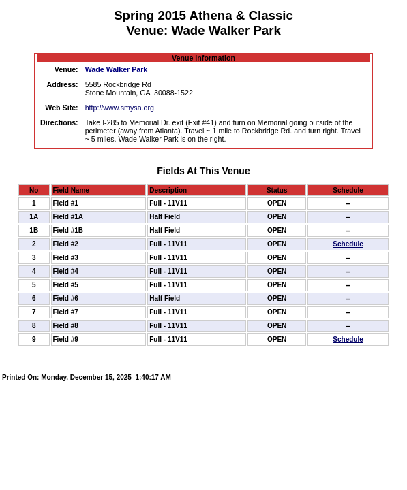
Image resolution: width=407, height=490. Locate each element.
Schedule (348, 244)
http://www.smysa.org (119, 107)
